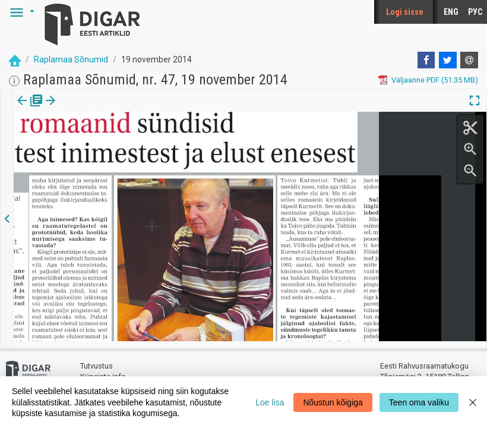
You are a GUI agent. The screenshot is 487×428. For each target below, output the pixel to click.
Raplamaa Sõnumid (71, 59)
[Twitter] (448, 60)
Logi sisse (404, 12)
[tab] (30, 109)
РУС (475, 12)
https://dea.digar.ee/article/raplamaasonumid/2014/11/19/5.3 (121, 155)
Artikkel (83, 109)
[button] (20, 12)
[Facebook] (426, 60)
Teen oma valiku (419, 402)
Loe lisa (269, 402)
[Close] (473, 402)
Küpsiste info (103, 370)
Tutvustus (96, 359)
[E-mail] (469, 60)
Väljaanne (30, 109)
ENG (451, 12)
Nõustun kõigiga (332, 402)
